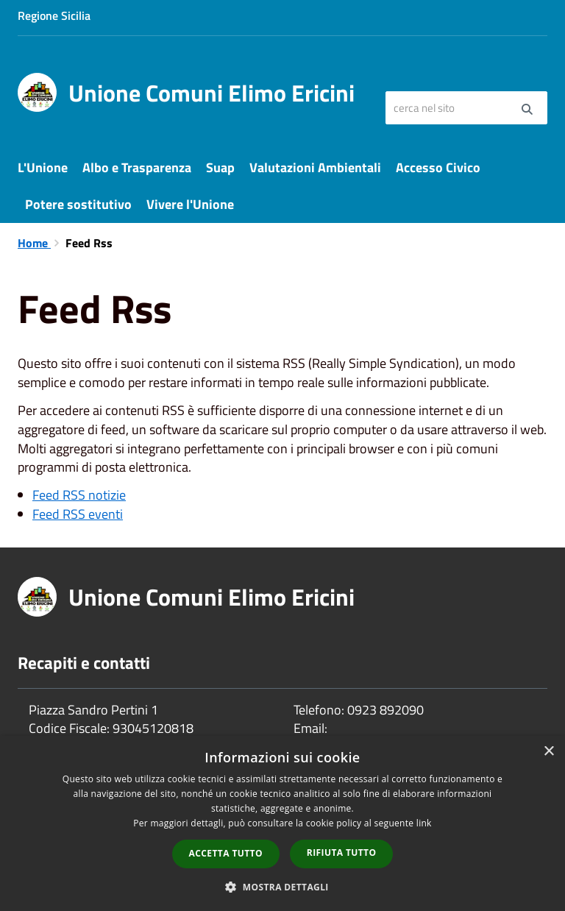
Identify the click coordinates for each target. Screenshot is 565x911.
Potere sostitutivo (78, 204)
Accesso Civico (438, 167)
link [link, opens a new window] (424, 823)
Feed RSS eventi (77, 514)
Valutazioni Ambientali (315, 167)
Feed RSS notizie (79, 495)
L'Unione (43, 167)
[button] (282, 886)
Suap (220, 167)
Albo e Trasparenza (136, 167)
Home (34, 243)
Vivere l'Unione (190, 204)
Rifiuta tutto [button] (342, 852)
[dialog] (282, 823)
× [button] (548, 751)
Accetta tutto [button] (226, 853)
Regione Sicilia (54, 15)
